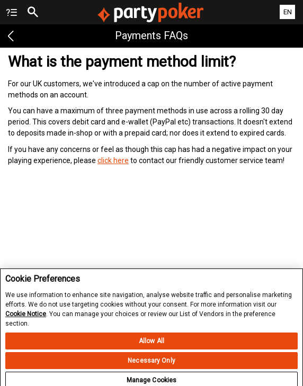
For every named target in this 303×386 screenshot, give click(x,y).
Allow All (151, 343)
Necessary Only (151, 363)
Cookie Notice (25, 317)
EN (287, 12)
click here (113, 160)
